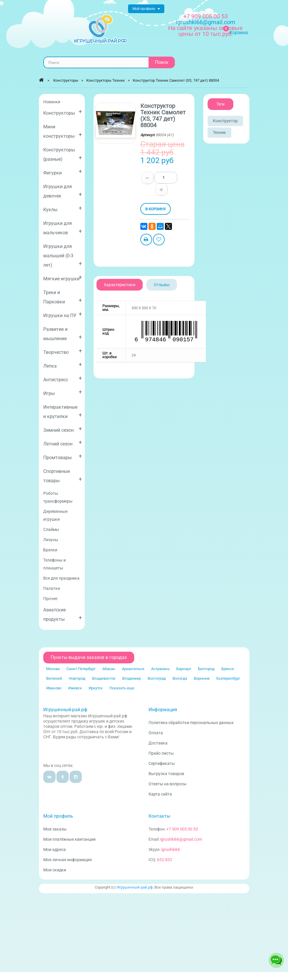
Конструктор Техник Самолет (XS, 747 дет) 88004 (176, 80)
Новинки (51, 101)
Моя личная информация (67, 859)
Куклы (62, 208)
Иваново (53, 688)
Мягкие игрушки (62, 278)
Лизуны (50, 539)
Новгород (77, 678)
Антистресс (62, 378)
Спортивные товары (62, 475)
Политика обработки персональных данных (191, 722)
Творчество (62, 351)
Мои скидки (54, 870)
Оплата (156, 732)
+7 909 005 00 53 (205, 16)
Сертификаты (162, 763)
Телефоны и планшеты (54, 564)
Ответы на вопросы (168, 784)
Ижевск (75, 688)
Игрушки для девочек (62, 191)
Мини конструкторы (62, 131)
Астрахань (160, 669)
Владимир (131, 678)
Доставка (158, 743)
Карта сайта (160, 794)
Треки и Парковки (62, 297)
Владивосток (103, 678)
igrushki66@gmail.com (181, 839)
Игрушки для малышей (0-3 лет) (62, 256)
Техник (219, 132)
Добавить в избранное (159, 240)
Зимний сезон (62, 429)
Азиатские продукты (62, 614)
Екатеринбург (228, 678)
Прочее (50, 598)
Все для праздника (61, 578)
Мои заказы (55, 829)
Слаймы (51, 529)
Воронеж (202, 678)
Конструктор (225, 120)
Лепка (62, 365)
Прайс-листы (161, 753)
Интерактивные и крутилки (62, 411)
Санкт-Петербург (81, 669)
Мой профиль (58, 816)
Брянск (227, 669)
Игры (62, 392)
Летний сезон (62, 443)
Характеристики (119, 284)
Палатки (51, 588)
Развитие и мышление (62, 333)
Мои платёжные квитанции (69, 839)
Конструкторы (62, 112)
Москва (53, 669)
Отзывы (162, 284)
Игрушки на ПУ (62, 314)
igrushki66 (170, 849)
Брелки (50, 550)
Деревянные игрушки (55, 515)
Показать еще (121, 688)
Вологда (180, 678)
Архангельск (133, 669)
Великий (54, 678)
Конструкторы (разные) (62, 154)
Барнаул (183, 669)
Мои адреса (54, 849)
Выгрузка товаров (166, 773)
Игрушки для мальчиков (62, 228)
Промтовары (62, 456)
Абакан (108, 669)
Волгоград (157, 678)
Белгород (206, 669)
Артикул (147, 135)
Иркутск (96, 688)
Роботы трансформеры (58, 497)
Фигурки (62, 172)
